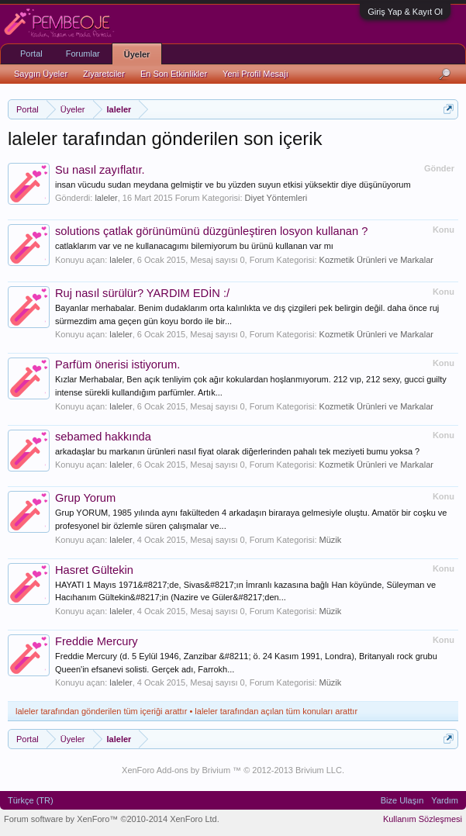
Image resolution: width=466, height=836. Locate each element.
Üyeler (137, 54)
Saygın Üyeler (40, 73)
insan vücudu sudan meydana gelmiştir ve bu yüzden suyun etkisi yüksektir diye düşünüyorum (233, 184)
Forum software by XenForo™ (111, 819)
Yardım (444, 800)
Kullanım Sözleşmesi (422, 819)
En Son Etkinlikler (173, 73)
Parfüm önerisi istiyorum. (117, 364)
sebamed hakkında (103, 436)
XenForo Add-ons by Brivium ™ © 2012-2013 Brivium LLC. (233, 770)
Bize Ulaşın (402, 800)
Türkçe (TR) (31, 800)
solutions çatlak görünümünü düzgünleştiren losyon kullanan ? (211, 231)
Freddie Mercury (96, 641)
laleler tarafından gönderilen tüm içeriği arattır (101, 711)
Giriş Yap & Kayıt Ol (405, 11)
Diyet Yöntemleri (276, 197)
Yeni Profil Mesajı (255, 73)
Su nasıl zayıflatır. (100, 170)
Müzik (330, 539)
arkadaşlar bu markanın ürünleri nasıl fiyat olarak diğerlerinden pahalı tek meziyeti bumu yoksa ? (237, 451)
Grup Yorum (85, 498)
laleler (106, 197)
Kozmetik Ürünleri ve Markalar (376, 259)
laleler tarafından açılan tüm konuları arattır (276, 711)
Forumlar (83, 53)
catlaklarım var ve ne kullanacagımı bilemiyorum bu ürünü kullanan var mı (194, 245)
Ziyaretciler (104, 73)
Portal (31, 53)
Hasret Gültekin (94, 570)
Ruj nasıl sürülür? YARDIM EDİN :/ (142, 293)
